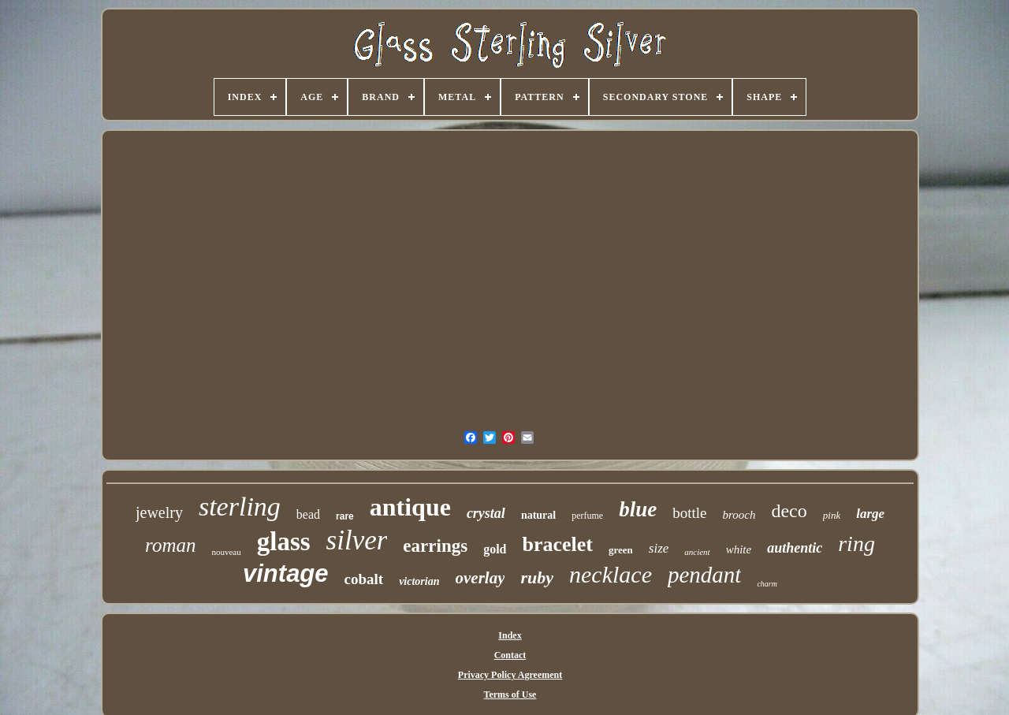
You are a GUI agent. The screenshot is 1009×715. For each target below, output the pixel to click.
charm (767, 583)
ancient (696, 552)
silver (357, 540)
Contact (510, 655)
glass (284, 541)
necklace (610, 574)
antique (410, 507)
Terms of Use (510, 694)
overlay (480, 577)
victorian (419, 581)
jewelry (159, 512)
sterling (240, 506)
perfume (587, 515)
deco (788, 511)
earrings (435, 546)
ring (856, 543)
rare (345, 516)
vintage (286, 573)
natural (538, 515)
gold (494, 549)
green (621, 550)
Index (509, 635)
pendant (704, 574)
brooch (739, 514)
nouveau (225, 552)
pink (831, 515)
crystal (486, 513)
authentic (794, 548)
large (870, 513)
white (739, 549)
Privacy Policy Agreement (510, 674)
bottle (689, 513)
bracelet (557, 544)
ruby (536, 577)
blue (638, 509)
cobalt (364, 579)
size (659, 548)
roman (170, 545)
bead (308, 514)
